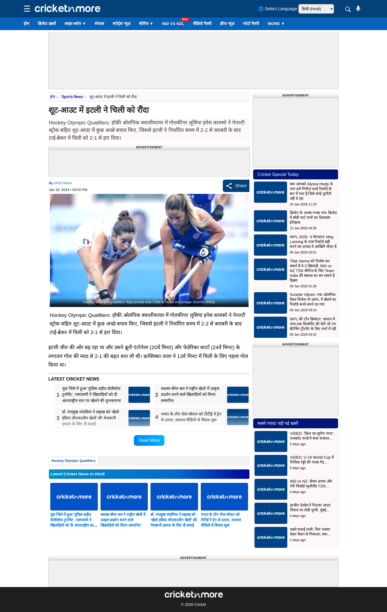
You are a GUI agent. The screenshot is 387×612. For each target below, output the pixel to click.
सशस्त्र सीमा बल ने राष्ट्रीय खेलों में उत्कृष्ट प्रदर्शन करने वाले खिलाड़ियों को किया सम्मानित (123, 519)
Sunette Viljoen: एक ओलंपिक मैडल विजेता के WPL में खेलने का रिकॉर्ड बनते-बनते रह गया (313, 299)
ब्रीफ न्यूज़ (227, 23)
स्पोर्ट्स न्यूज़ (121, 23)
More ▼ (276, 23)
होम (26, 23)
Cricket (200, 604)
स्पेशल (99, 23)
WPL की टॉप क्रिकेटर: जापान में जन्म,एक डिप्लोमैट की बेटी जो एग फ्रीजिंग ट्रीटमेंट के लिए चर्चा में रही (313, 324)
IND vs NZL (173, 23)
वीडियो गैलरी (202, 23)
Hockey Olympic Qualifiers (73, 461)
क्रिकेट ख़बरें (47, 23)
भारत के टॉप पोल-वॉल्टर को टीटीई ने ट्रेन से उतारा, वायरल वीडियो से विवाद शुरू (221, 519)
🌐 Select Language (277, 8)
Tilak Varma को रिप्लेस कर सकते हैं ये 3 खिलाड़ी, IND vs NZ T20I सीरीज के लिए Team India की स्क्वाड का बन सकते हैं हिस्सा (312, 271)
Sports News (72, 97)
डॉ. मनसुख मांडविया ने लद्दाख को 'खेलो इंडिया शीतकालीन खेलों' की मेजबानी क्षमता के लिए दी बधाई (173, 519)
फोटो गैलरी (251, 23)
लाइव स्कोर (75, 23)
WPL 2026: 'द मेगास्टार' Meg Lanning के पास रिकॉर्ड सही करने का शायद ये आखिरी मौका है (313, 242)
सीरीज (146, 23)
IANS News (63, 183)
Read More (149, 440)
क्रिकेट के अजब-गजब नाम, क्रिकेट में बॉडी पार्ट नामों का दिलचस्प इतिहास (313, 217)
